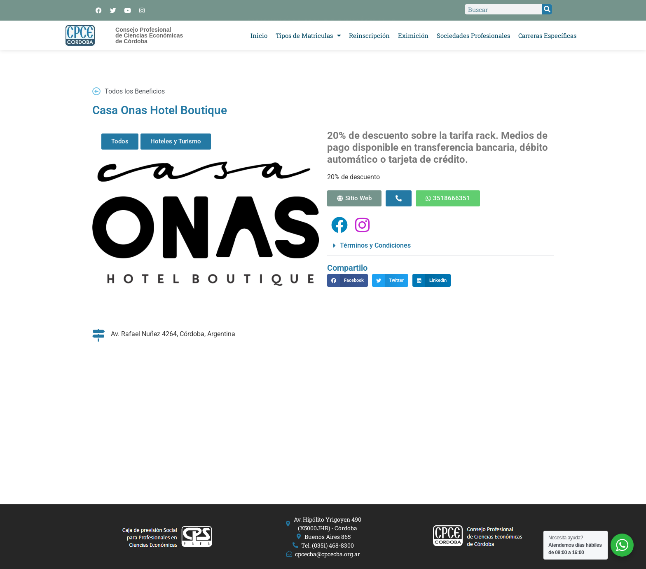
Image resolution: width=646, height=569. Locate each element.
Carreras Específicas (547, 35)
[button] (440, 245)
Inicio (258, 35)
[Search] (547, 9)
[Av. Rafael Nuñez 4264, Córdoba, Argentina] (323, 406)
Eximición (413, 35)
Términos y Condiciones (375, 245)
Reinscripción (369, 35)
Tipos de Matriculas (308, 35)
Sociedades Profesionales (473, 35)
